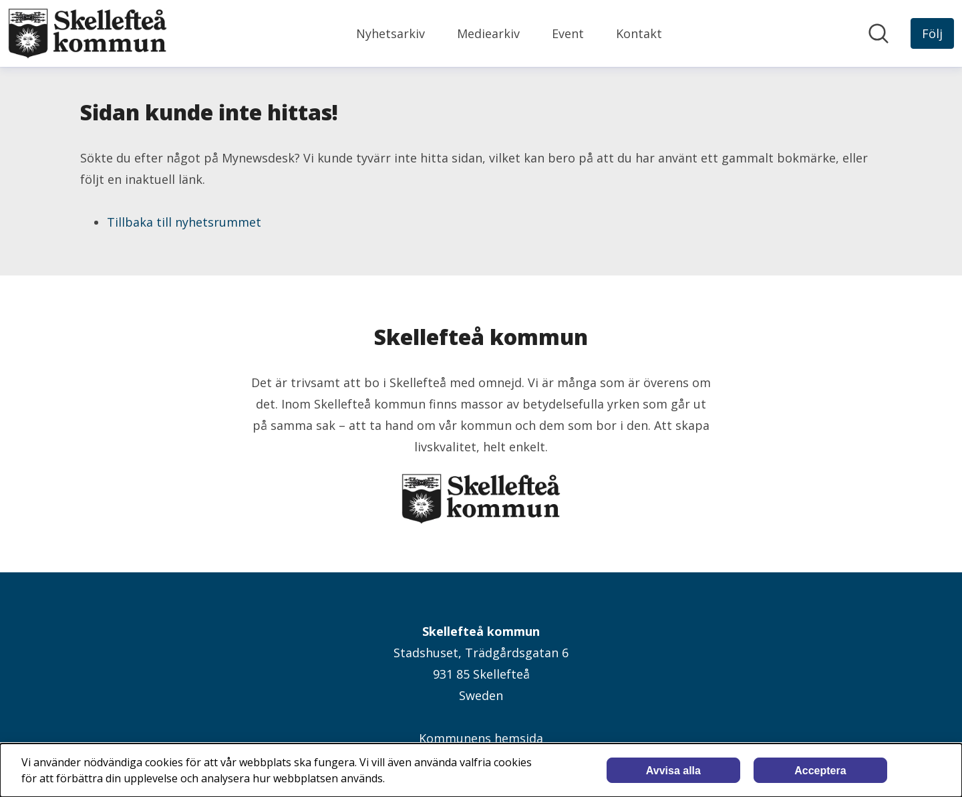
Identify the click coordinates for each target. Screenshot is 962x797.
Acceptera (820, 770)
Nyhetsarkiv (390, 33)
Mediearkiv (488, 33)
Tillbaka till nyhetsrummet (184, 222)
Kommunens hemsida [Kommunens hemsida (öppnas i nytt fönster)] (481, 738)
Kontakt (639, 33)
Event (568, 33)
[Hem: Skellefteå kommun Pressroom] (87, 33)
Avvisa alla (673, 770)
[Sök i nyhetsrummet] (878, 33)
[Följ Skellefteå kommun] (932, 33)
